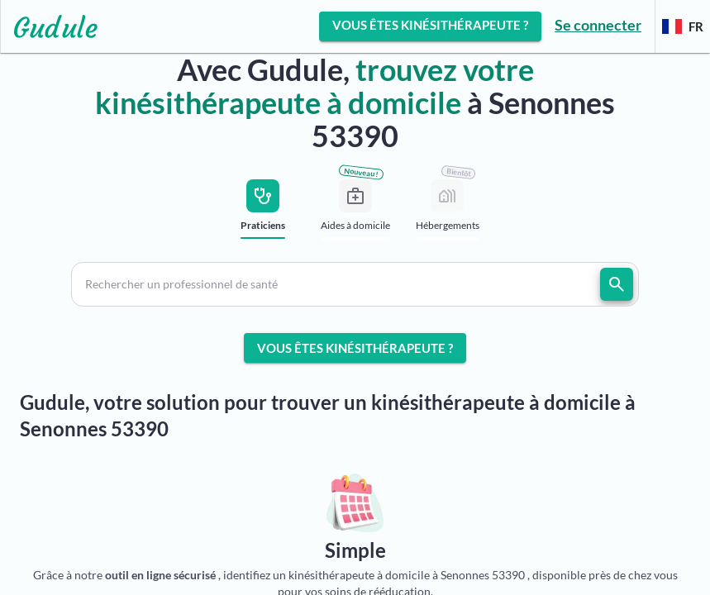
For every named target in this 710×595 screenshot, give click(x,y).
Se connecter (598, 25)
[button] (355, 284)
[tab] (263, 213)
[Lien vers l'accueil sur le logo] (49, 26)
